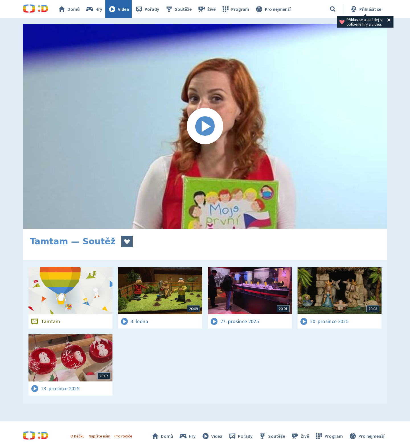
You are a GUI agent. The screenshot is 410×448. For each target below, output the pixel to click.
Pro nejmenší (273, 9)
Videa (118, 9)
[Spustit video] (205, 126)
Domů (69, 9)
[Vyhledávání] (333, 9)
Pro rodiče (123, 436)
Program (235, 9)
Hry (93, 9)
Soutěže (178, 9)
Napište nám (99, 436)
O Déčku (77, 436)
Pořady (147, 9)
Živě (206, 9)
